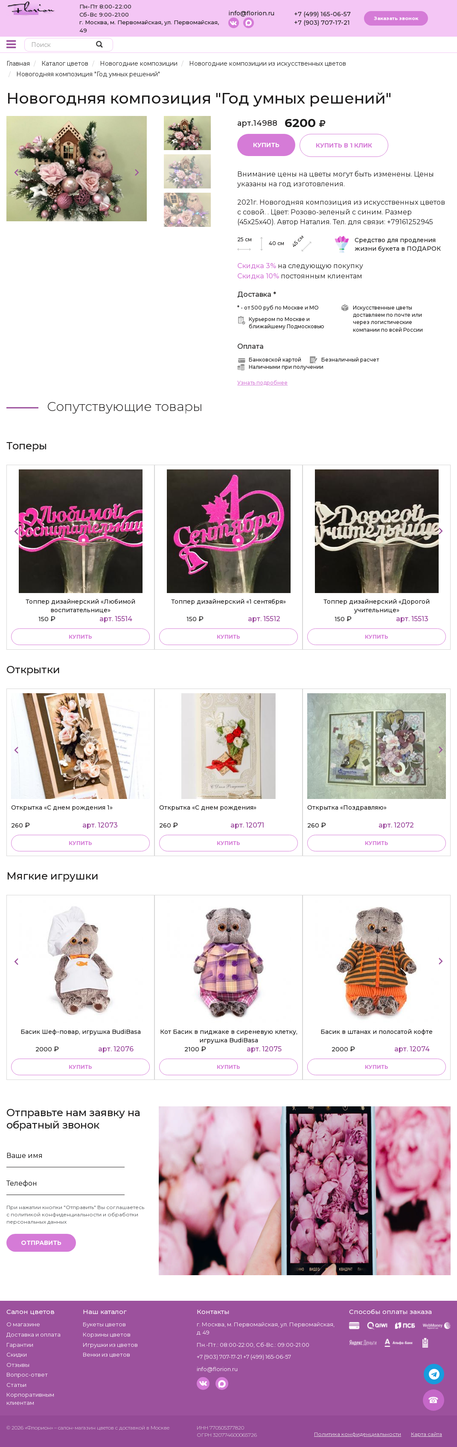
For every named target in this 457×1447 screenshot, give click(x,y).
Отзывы (17, 1364)
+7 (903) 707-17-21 (322, 22)
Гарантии (19, 1344)
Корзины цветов (107, 1334)
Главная (18, 63)
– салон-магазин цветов (84, 1427)
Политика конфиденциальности (357, 1434)
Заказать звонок (396, 18)
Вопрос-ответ (27, 1374)
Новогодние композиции (139, 63)
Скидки (16, 1354)
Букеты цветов (104, 1324)
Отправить (41, 1243)
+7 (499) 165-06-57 (322, 14)
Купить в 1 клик (344, 145)
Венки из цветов (106, 1354)
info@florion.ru (251, 13)
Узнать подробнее (262, 382)
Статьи (16, 1384)
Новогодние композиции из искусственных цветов (267, 63)
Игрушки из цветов (110, 1344)
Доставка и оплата (33, 1334)
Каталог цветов (64, 63)
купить (80, 637)
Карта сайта (426, 1434)
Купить (266, 145)
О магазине (23, 1324)
